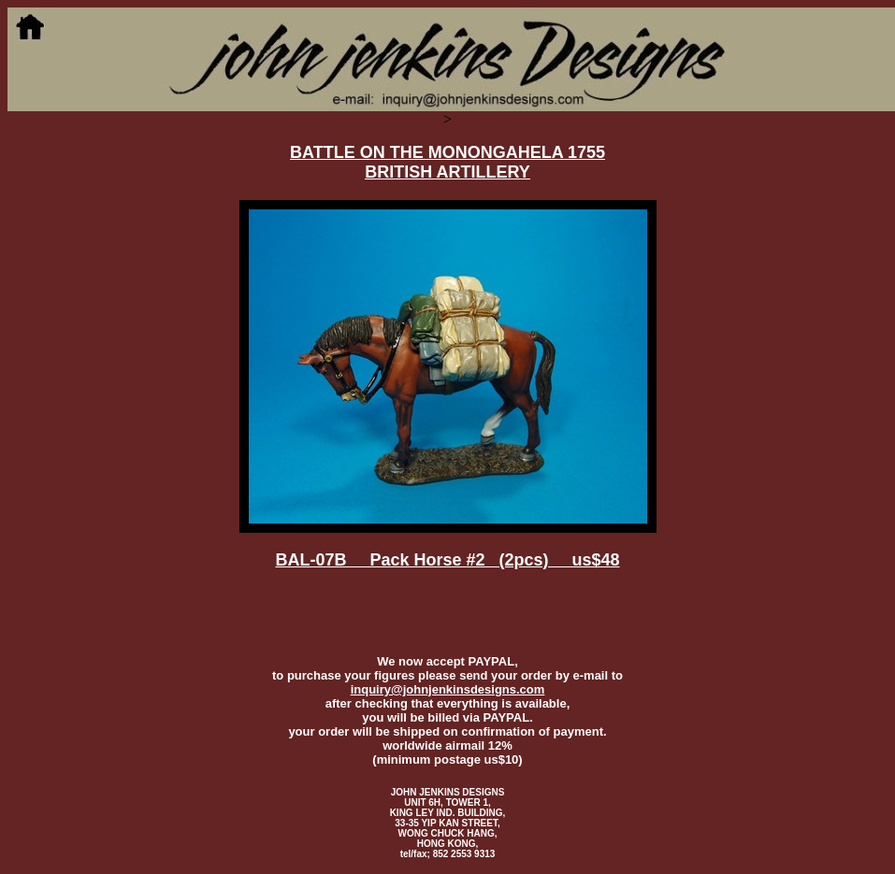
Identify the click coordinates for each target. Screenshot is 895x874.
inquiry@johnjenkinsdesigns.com (448, 689)
